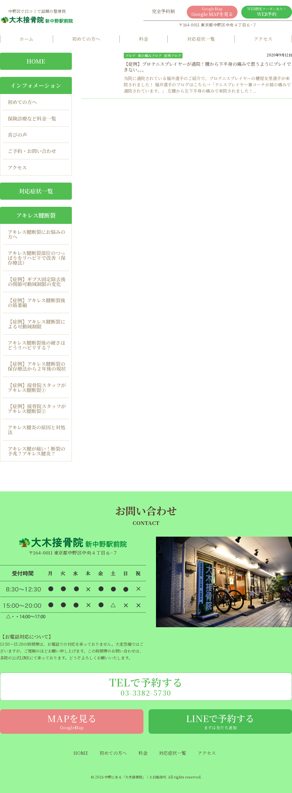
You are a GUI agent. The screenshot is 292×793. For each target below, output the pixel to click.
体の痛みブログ (150, 55)
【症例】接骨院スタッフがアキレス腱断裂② (37, 408)
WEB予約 (266, 11)
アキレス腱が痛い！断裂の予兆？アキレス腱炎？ (36, 451)
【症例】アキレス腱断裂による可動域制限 (36, 324)
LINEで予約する (220, 721)
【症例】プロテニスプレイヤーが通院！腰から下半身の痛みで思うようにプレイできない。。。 (207, 67)
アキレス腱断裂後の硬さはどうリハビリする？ (36, 345)
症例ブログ (172, 55)
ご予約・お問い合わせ (32, 150)
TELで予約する (146, 686)
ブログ (130, 55)
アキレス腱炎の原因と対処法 (36, 429)
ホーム (26, 39)
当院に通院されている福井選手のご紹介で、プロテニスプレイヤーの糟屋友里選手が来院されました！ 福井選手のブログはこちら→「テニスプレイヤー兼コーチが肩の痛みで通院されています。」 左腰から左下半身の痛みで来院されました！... (207, 84)
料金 (143, 39)
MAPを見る (71, 721)
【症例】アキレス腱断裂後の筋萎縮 (36, 302)
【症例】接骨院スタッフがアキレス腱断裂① (37, 387)
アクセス (263, 39)
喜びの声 (17, 134)
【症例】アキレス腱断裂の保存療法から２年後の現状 (37, 366)
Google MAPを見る (212, 11)
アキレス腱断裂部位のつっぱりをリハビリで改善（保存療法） (37, 257)
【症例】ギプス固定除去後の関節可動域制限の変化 (37, 281)
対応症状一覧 (201, 39)
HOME (80, 753)
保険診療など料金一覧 (32, 118)
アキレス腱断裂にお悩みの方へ (36, 234)
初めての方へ (86, 39)
